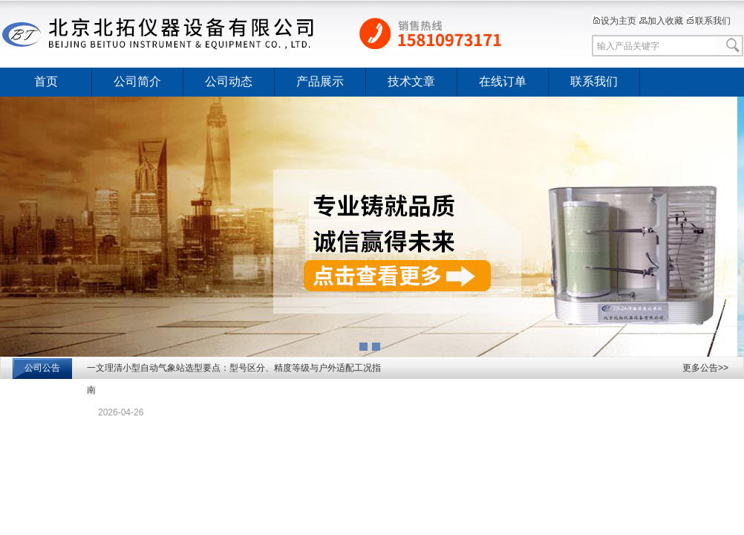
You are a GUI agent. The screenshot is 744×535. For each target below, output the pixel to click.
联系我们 (708, 21)
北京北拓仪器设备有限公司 (279, 33)
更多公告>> (705, 368)
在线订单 (502, 81)
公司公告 (42, 368)
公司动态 (228, 81)
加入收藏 (661, 21)
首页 (46, 81)
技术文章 (411, 81)
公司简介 (137, 81)
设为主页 (614, 21)
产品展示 (320, 81)
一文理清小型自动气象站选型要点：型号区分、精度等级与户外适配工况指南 (234, 379)
